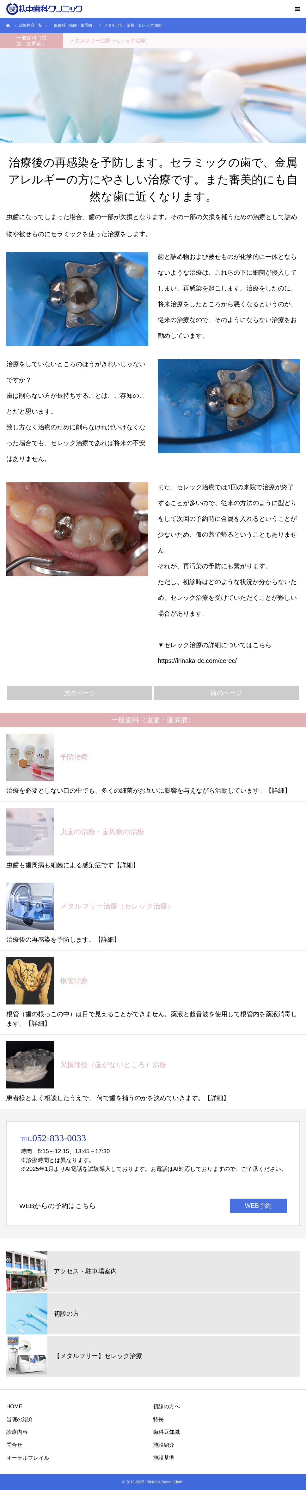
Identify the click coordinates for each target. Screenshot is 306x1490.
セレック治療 (70, 442)
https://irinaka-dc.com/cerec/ (197, 660)
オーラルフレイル (27, 1458)
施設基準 (163, 1458)
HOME (14, 1407)
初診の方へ (166, 1407)
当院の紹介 (19, 1419)
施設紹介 (163, 1445)
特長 (158, 1419)
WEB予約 (258, 1205)
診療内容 (17, 1432)
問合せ (14, 1445)
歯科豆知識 (166, 1432)
